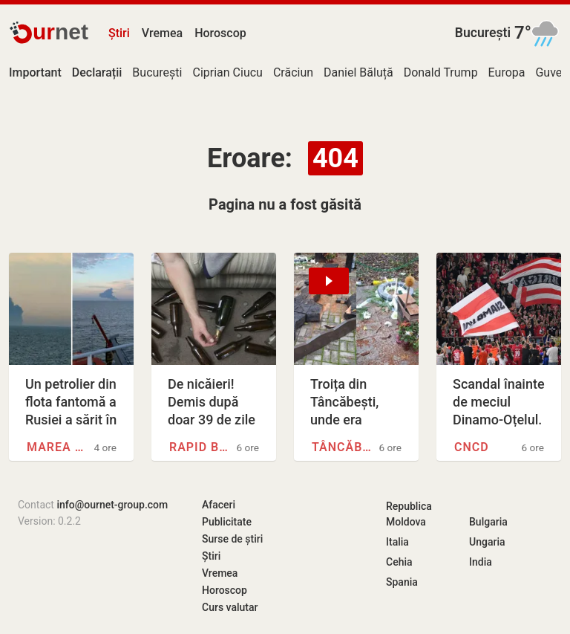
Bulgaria (488, 522)
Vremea (162, 33)
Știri (119, 33)
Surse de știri (232, 539)
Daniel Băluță (358, 72)
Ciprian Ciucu (227, 72)
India (480, 562)
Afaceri (218, 505)
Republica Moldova (409, 514)
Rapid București (200, 447)
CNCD (471, 447)
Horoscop (220, 33)
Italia (397, 542)
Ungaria (487, 542)
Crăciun (293, 72)
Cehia (399, 562)
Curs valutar (230, 607)
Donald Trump (441, 72)
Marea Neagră (58, 447)
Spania (402, 582)
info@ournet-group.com (112, 505)
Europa (506, 72)
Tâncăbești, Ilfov (343, 447)
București (483, 32)
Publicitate (227, 522)
